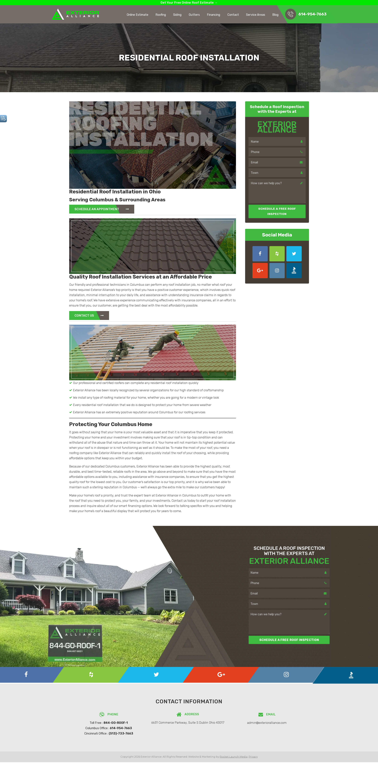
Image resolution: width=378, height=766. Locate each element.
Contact (233, 15)
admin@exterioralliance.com (267, 722)
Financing (213, 15)
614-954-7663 (312, 14)
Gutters (194, 15)
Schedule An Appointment (102, 209)
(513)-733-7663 (121, 733)
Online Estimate (137, 15)
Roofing (160, 15)
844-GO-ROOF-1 (116, 723)
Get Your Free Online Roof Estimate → (189, 2)
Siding (177, 15)
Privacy (253, 756)
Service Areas (255, 15)
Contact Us (89, 315)
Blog (275, 15)
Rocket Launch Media (234, 756)
